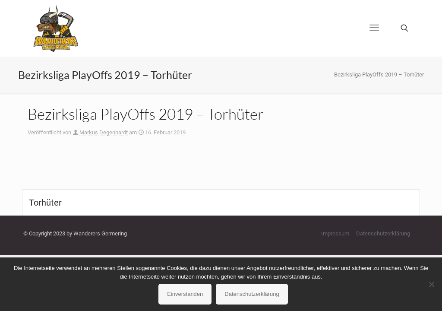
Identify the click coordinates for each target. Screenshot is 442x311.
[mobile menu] (374, 28)
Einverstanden (185, 294)
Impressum (335, 233)
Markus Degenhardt (103, 132)
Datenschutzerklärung (383, 233)
